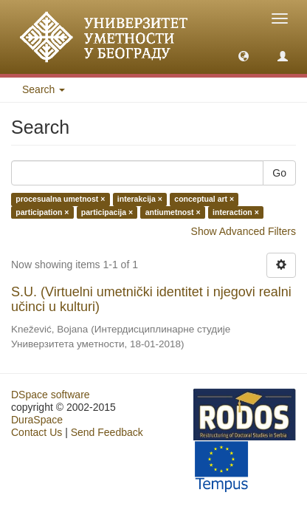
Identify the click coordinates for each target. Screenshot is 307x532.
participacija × (107, 212)
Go (279, 173)
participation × (42, 212)
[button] (243, 55)
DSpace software (50, 394)
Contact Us (36, 432)
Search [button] (43, 89)
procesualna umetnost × (60, 199)
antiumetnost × (173, 212)
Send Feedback (107, 432)
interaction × (236, 212)
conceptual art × (204, 199)
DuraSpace (37, 420)
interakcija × (139, 199)
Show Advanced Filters (243, 231)
